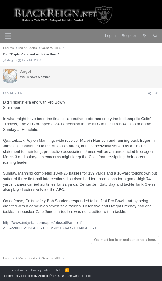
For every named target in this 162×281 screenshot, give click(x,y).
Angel (11, 60)
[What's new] (144, 36)
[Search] (155, 36)
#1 (157, 93)
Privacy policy (41, 270)
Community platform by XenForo (48, 275)
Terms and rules (15, 270)
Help (58, 270)
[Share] (149, 93)
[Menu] (8, 36)
